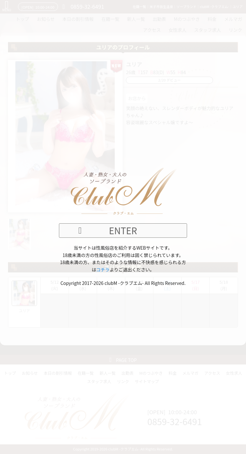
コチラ (103, 269)
